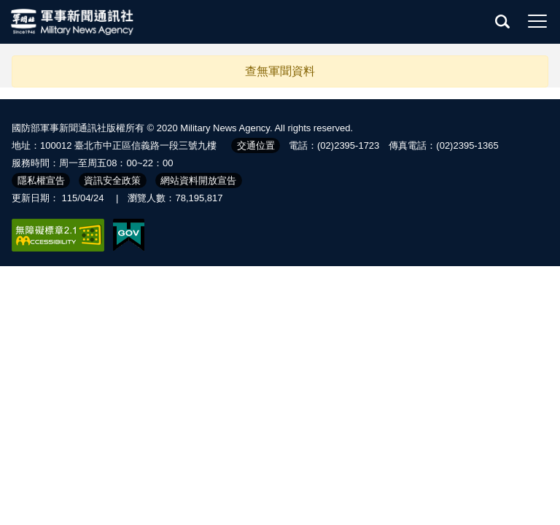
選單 (537, 21)
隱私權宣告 (41, 180)
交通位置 (256, 145)
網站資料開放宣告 (198, 180)
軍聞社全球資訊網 (73, 22)
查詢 (502, 21)
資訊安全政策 (112, 180)
